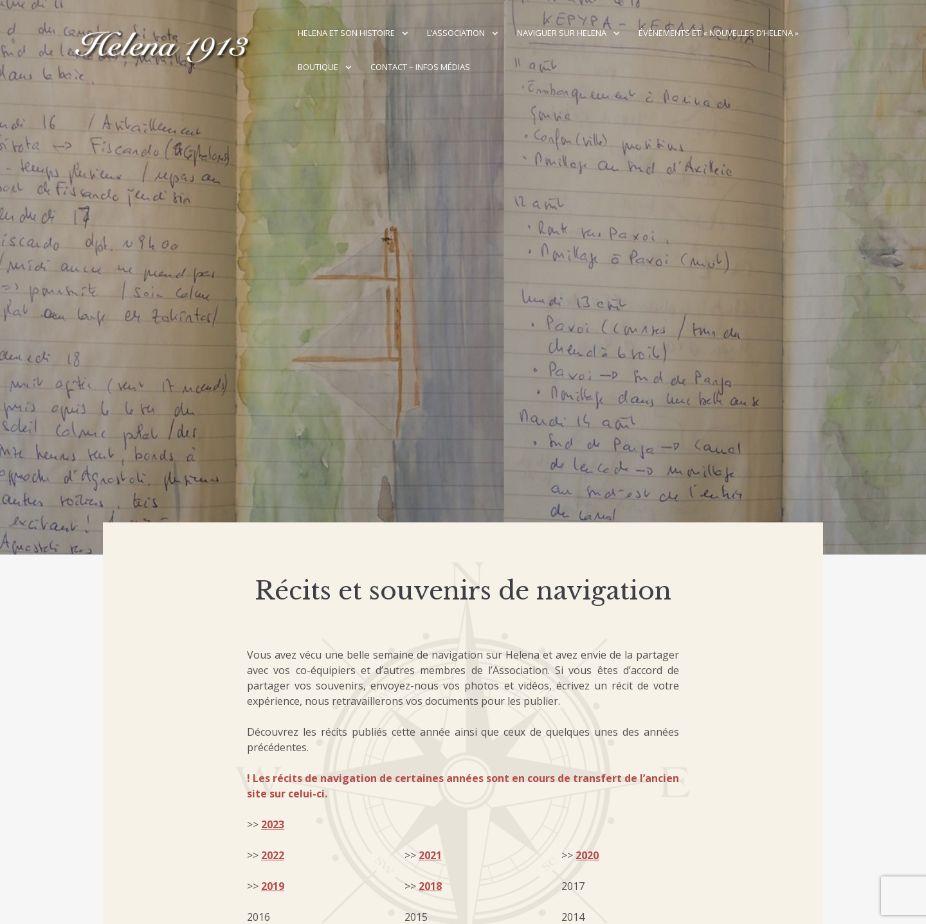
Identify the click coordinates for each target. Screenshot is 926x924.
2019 (272, 886)
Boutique (318, 67)
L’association (456, 33)
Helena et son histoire (346, 33)
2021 (430, 855)
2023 (272, 824)
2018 (430, 886)
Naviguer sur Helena (561, 33)
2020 (587, 855)
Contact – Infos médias (420, 67)
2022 (272, 855)
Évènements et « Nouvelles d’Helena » (719, 33)
